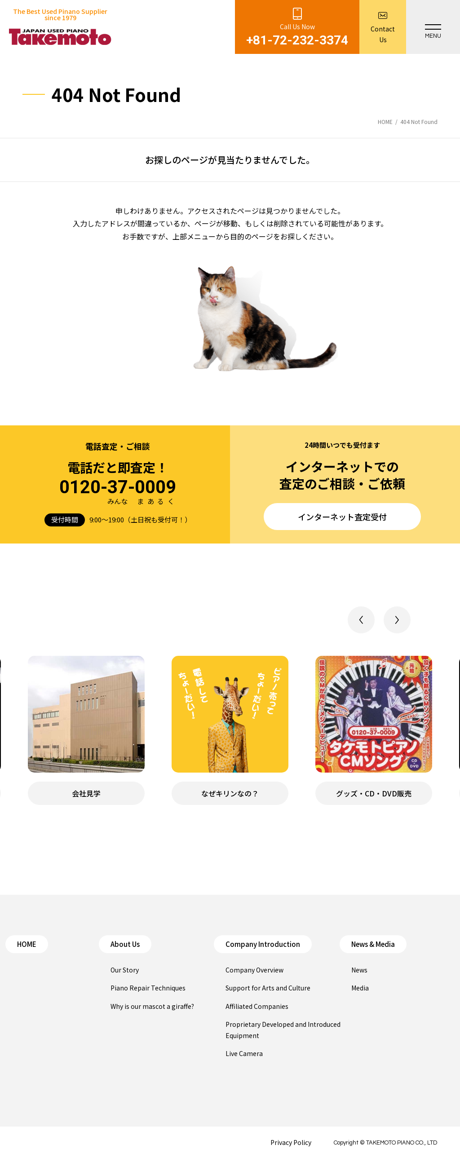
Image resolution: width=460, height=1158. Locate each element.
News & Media (373, 944)
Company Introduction (263, 944)
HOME (26, 944)
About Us (125, 944)
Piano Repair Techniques (148, 987)
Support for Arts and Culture (268, 987)
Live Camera (244, 1053)
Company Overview (254, 969)
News (359, 969)
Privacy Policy (290, 1142)
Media (360, 987)
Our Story (125, 969)
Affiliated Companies (257, 1006)
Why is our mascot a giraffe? (152, 1006)
